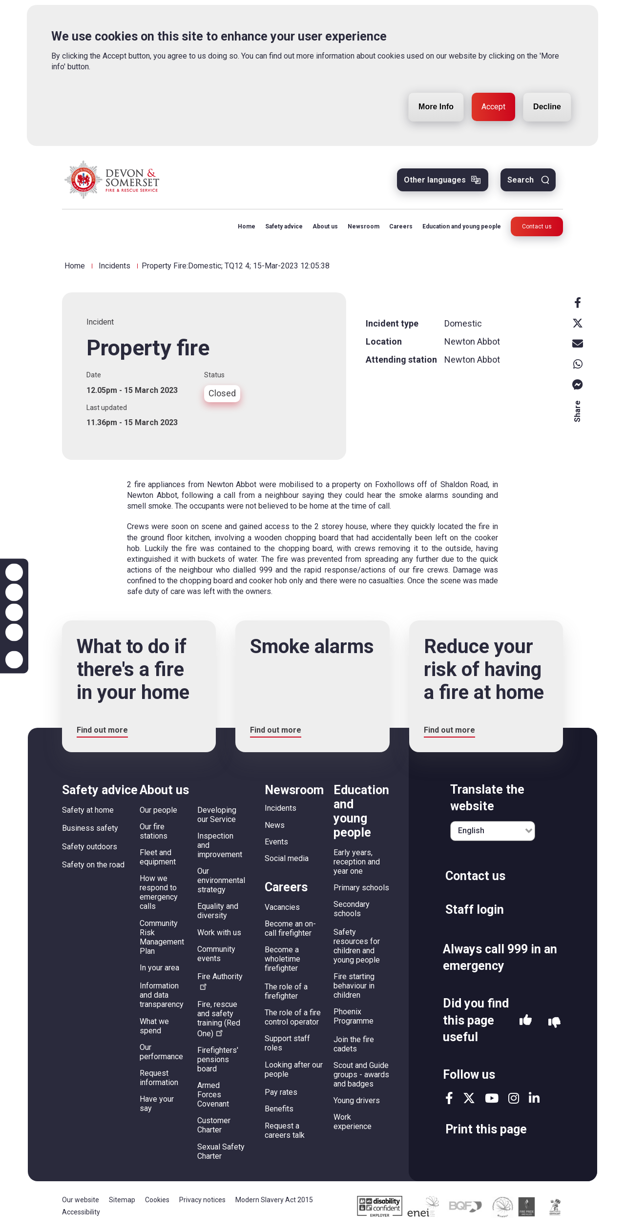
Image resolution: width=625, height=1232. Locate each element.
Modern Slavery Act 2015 (274, 1200)
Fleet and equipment (158, 857)
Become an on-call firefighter (290, 928)
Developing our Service (216, 814)
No (554, 1023)
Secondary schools (351, 909)
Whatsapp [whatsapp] (577, 364)
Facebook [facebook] (577, 302)
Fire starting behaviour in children (354, 986)
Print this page (486, 1129)
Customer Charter (213, 1125)
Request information (159, 1077)
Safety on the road (93, 864)
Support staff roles (287, 1043)
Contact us (537, 226)
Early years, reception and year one (356, 862)
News (275, 825)
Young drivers (356, 1100)
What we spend (154, 1026)
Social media (287, 858)
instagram (513, 1098)
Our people (158, 810)
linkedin (534, 1098)
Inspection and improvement (219, 845)
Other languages (435, 180)
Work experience (352, 1121)
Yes (525, 1022)
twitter (469, 1098)
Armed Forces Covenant (213, 1095)
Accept (493, 83)
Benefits (279, 1108)
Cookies (157, 1200)
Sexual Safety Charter (221, 1151)
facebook (449, 1098)
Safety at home (88, 810)
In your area (159, 967)
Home (246, 226)
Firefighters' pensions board (217, 1059)
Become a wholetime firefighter (282, 959)
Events (276, 841)
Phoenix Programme (353, 1016)
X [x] (577, 323)
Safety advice (284, 226)
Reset (14, 612)
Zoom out (14, 592)
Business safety (90, 828)
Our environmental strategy (221, 880)
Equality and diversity (217, 911)
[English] (492, 831)
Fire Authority (220, 981)
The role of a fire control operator (293, 1017)
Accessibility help (14, 660)
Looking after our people (294, 1069)
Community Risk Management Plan (162, 937)
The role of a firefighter (286, 991)
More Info (436, 84)
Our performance (161, 1052)
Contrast (14, 632)
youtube (491, 1098)
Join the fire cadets (353, 1044)
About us (325, 226)
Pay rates (281, 1092)
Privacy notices (202, 1200)
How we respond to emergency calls (159, 892)
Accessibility (81, 1212)
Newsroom (363, 226)
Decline (547, 84)
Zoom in (14, 572)
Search (520, 180)
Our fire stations (153, 831)
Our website (80, 1200)
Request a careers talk (285, 1130)
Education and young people (461, 226)
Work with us (219, 932)
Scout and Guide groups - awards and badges (361, 1074)
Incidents (114, 265)
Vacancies (282, 907)
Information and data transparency (162, 995)
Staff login (474, 910)
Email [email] (577, 343)
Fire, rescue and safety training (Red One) (218, 1019)
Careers (401, 226)
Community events (216, 954)
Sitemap (122, 1200)
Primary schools (361, 887)
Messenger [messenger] (577, 384)
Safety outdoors (89, 846)
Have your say (157, 1103)
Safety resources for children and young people (356, 946)
